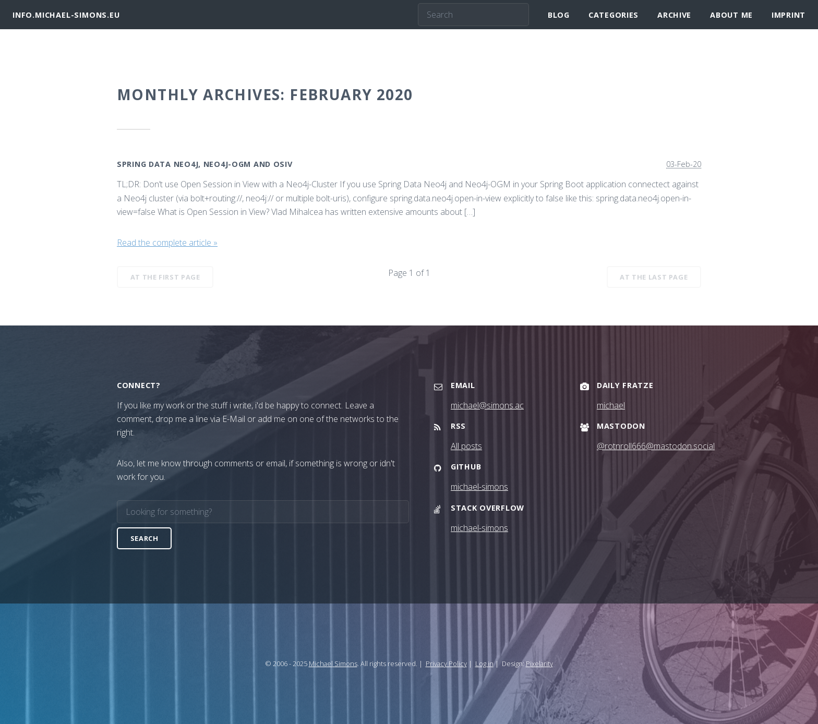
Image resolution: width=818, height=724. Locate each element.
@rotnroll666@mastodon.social (656, 446)
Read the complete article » (167, 242)
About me (731, 15)
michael (611, 405)
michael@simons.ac (487, 405)
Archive (674, 15)
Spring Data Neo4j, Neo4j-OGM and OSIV (205, 164)
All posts (466, 446)
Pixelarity (539, 663)
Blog (559, 15)
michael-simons (479, 486)
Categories (613, 15)
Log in (484, 663)
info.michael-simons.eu (66, 15)
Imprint (788, 15)
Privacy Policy (446, 663)
